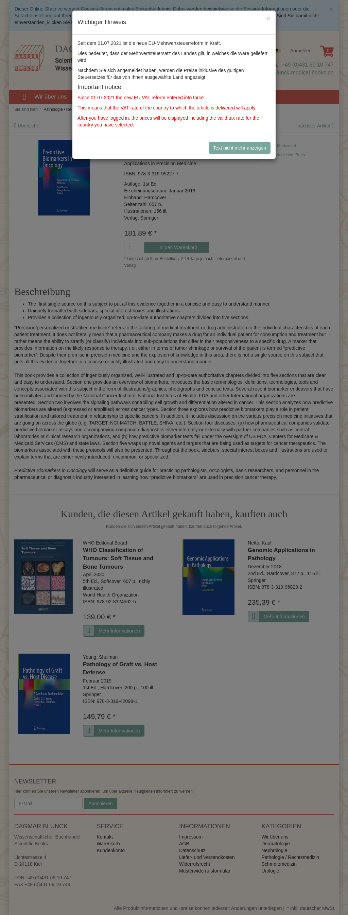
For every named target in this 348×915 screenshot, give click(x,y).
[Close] (268, 18)
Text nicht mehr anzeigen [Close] (239, 148)
